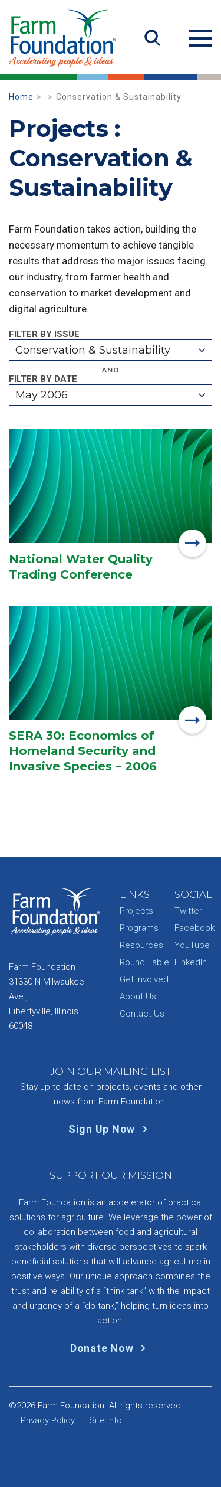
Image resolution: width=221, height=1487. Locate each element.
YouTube (192, 945)
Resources (141, 945)
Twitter (188, 911)
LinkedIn (190, 962)
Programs (139, 928)
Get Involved (144, 979)
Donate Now (110, 1348)
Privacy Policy (48, 1420)
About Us (138, 996)
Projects (136, 911)
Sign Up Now (110, 1129)
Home (21, 97)
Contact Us (142, 1013)
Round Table (144, 962)
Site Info (105, 1420)
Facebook (194, 928)
